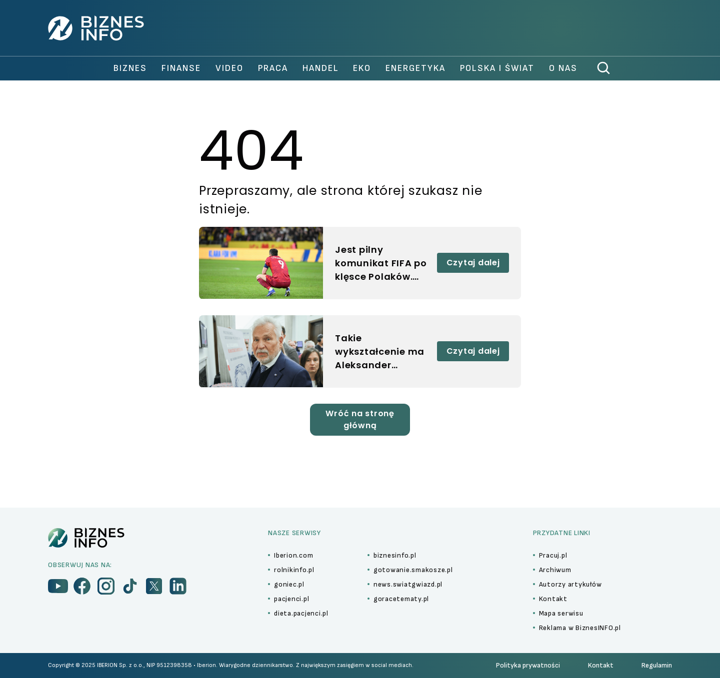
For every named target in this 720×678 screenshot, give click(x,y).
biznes (130, 68)
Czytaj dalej (473, 262)
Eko (362, 68)
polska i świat (497, 68)
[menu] (58, 586)
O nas (563, 68)
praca (273, 68)
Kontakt (601, 665)
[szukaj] (604, 68)
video (230, 68)
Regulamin (657, 665)
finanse (181, 68)
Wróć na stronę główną (360, 419)
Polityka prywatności (528, 665)
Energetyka (416, 68)
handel (320, 68)
